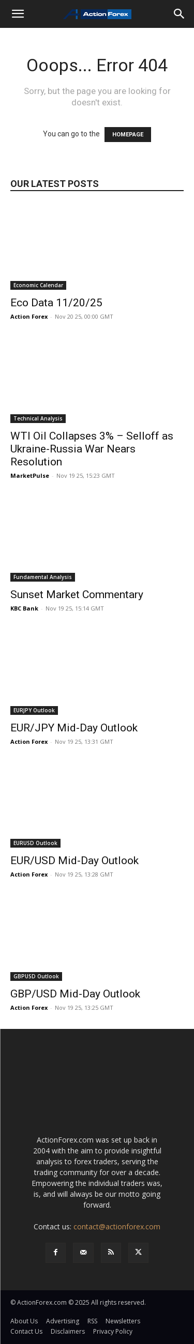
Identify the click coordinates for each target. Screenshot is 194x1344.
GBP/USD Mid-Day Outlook (75, 994)
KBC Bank (24, 608)
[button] (17, 14)
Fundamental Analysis (42, 577)
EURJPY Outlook (34, 710)
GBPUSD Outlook (36, 976)
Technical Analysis (38, 418)
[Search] (179, 14)
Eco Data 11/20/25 (56, 302)
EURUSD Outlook (35, 843)
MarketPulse (29, 475)
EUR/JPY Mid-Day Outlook (74, 728)
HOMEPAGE (127, 134)
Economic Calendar (38, 285)
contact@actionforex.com (116, 1226)
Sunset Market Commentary (76, 594)
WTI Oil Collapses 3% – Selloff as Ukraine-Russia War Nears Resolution (91, 449)
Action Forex (29, 316)
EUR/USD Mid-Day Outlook (74, 860)
